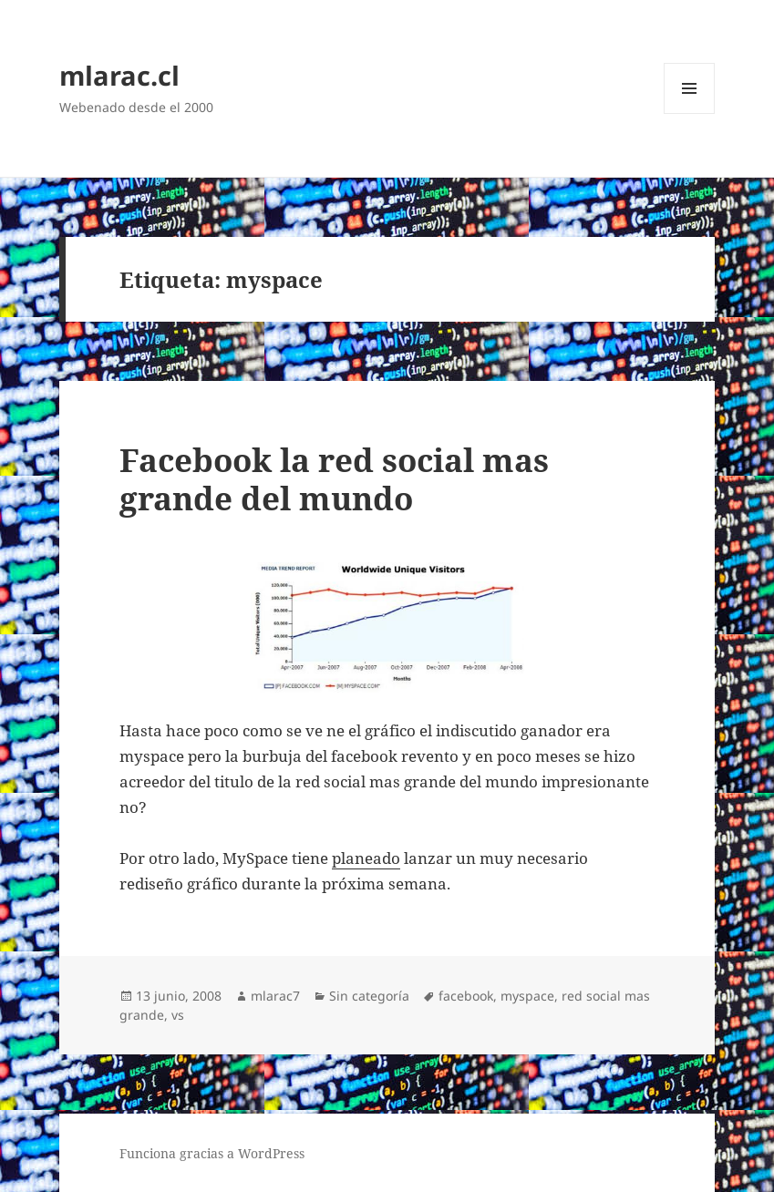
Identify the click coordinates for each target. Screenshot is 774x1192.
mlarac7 (275, 995)
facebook (466, 995)
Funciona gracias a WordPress (211, 1153)
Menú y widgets (690, 113)
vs (177, 1014)
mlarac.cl (119, 75)
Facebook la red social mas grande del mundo (334, 478)
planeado (366, 858)
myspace (527, 995)
